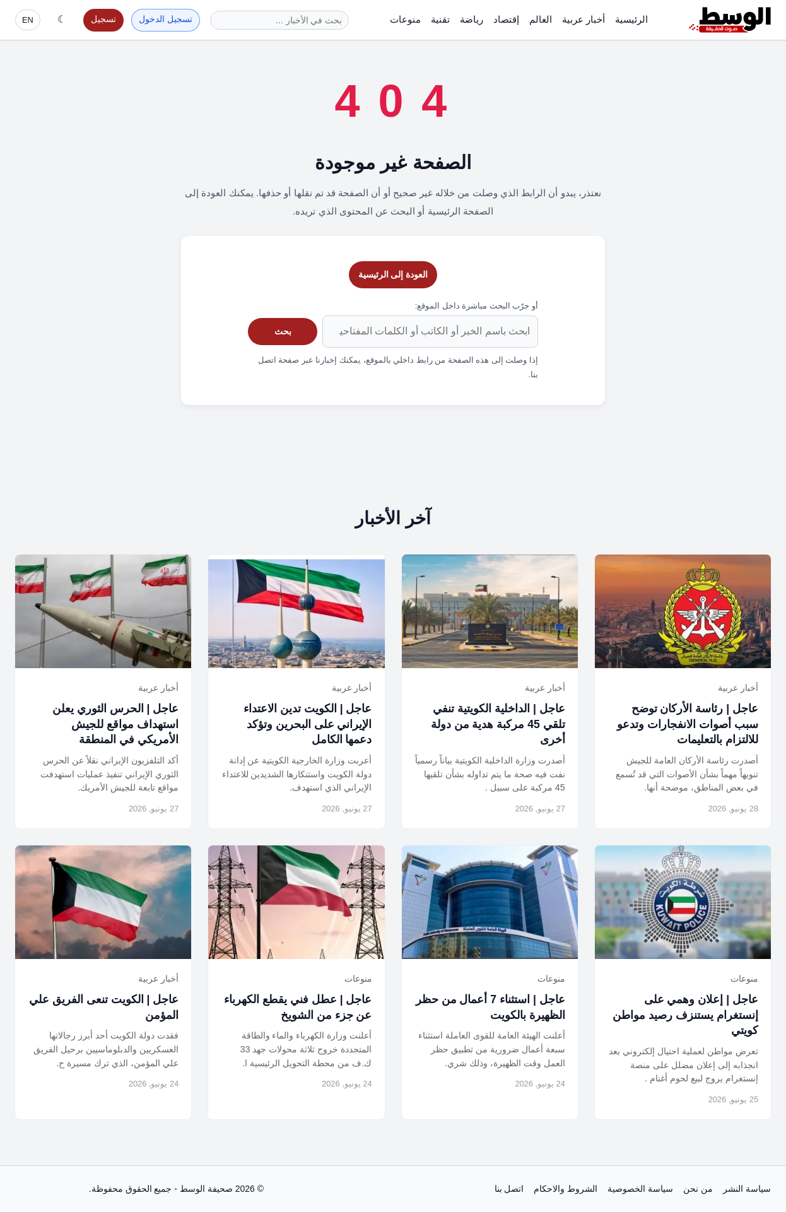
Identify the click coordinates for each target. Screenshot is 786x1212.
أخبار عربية (583, 19)
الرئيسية (631, 19)
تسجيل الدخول (165, 19)
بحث (282, 331)
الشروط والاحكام (565, 1189)
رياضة (471, 19)
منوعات (405, 19)
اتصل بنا (509, 1189)
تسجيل (103, 19)
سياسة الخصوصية (640, 1189)
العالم (540, 19)
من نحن (698, 1189)
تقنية (440, 19)
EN (27, 20)
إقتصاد (506, 19)
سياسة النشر (747, 1189)
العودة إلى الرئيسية (393, 274)
